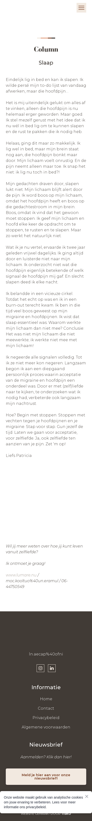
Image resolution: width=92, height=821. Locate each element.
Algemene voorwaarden (46, 727)
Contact (46, 708)
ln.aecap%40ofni (46, 654)
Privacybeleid (46, 717)
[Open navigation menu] (81, 8)
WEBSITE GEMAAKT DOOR (46, 813)
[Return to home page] (20, 7)
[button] (40, 668)
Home (46, 699)
